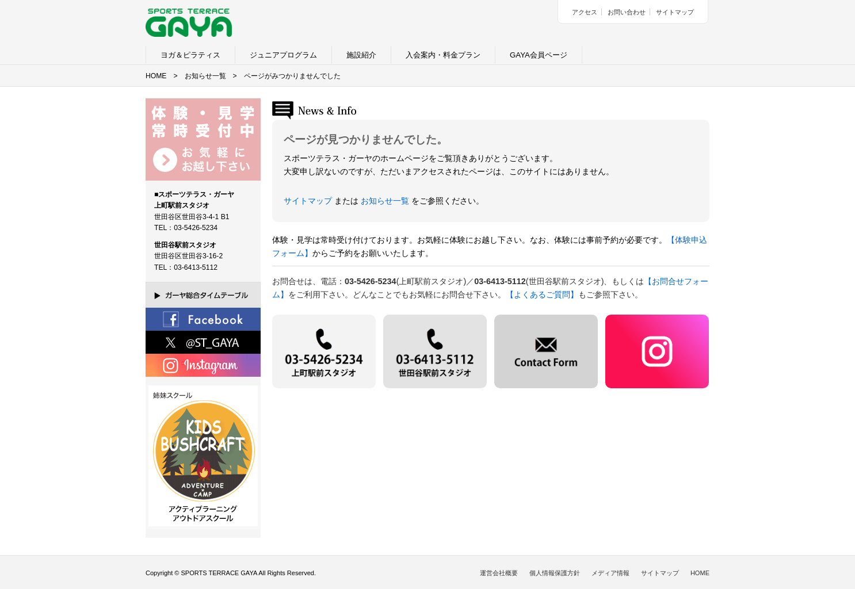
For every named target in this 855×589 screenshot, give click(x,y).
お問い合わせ (627, 12)
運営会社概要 (499, 572)
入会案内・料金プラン (443, 55)
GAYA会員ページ (538, 55)
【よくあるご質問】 (542, 294)
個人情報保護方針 (554, 572)
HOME (156, 76)
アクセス (584, 12)
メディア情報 (610, 572)
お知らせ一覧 (205, 76)
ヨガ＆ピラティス (190, 55)
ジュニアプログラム (283, 55)
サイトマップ (675, 12)
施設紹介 (361, 55)
